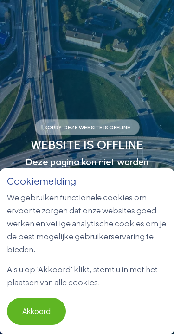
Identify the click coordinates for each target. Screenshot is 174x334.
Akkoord (36, 311)
